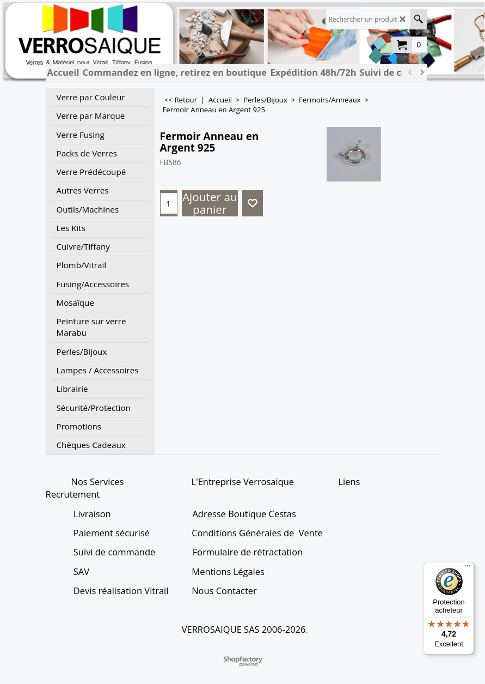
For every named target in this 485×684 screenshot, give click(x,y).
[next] (422, 72)
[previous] (411, 72)
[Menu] (467, 568)
